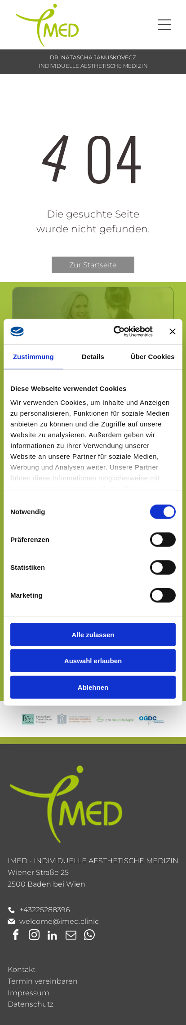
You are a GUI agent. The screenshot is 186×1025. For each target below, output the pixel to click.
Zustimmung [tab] (33, 356)
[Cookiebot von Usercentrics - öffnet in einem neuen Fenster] (115, 331)
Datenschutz (30, 1004)
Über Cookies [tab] (153, 356)
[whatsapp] (89, 936)
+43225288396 (44, 909)
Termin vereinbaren (43, 981)
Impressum (28, 993)
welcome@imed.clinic (59, 921)
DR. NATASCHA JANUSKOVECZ (93, 57)
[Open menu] (164, 24)
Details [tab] (93, 356)
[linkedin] (52, 936)
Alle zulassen (92, 635)
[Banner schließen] (172, 331)
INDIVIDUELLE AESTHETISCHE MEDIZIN (93, 65)
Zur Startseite (93, 265)
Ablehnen (93, 687)
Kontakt (21, 969)
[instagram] (34, 936)
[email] (71, 936)
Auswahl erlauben (93, 661)
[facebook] (16, 936)
